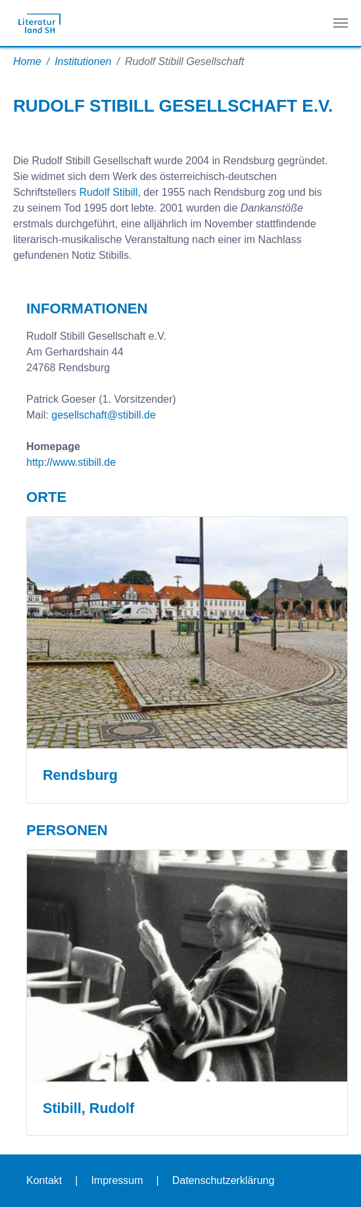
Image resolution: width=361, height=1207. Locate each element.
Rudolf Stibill (108, 192)
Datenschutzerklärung (223, 1180)
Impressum (117, 1180)
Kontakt (44, 1180)
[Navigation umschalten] (340, 23)
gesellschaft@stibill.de (103, 415)
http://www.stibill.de (71, 462)
